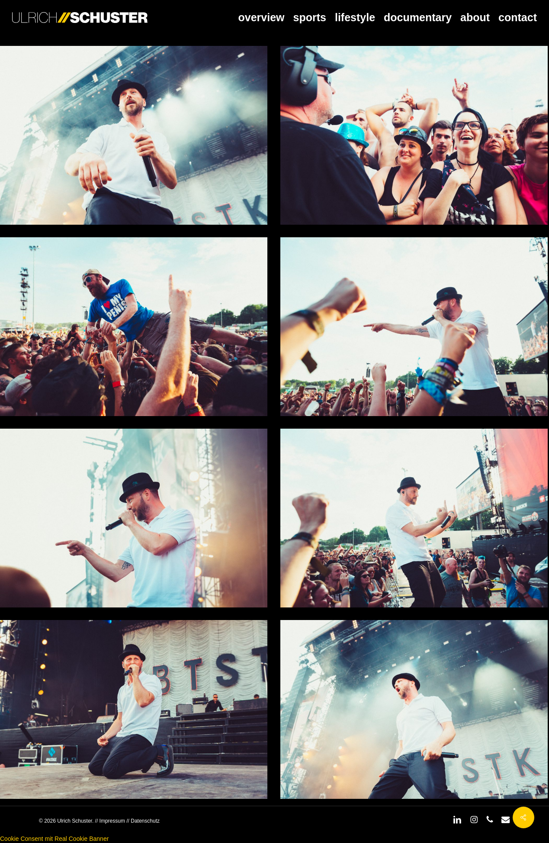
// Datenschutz (142, 821)
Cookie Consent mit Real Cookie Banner (54, 838)
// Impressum (110, 821)
